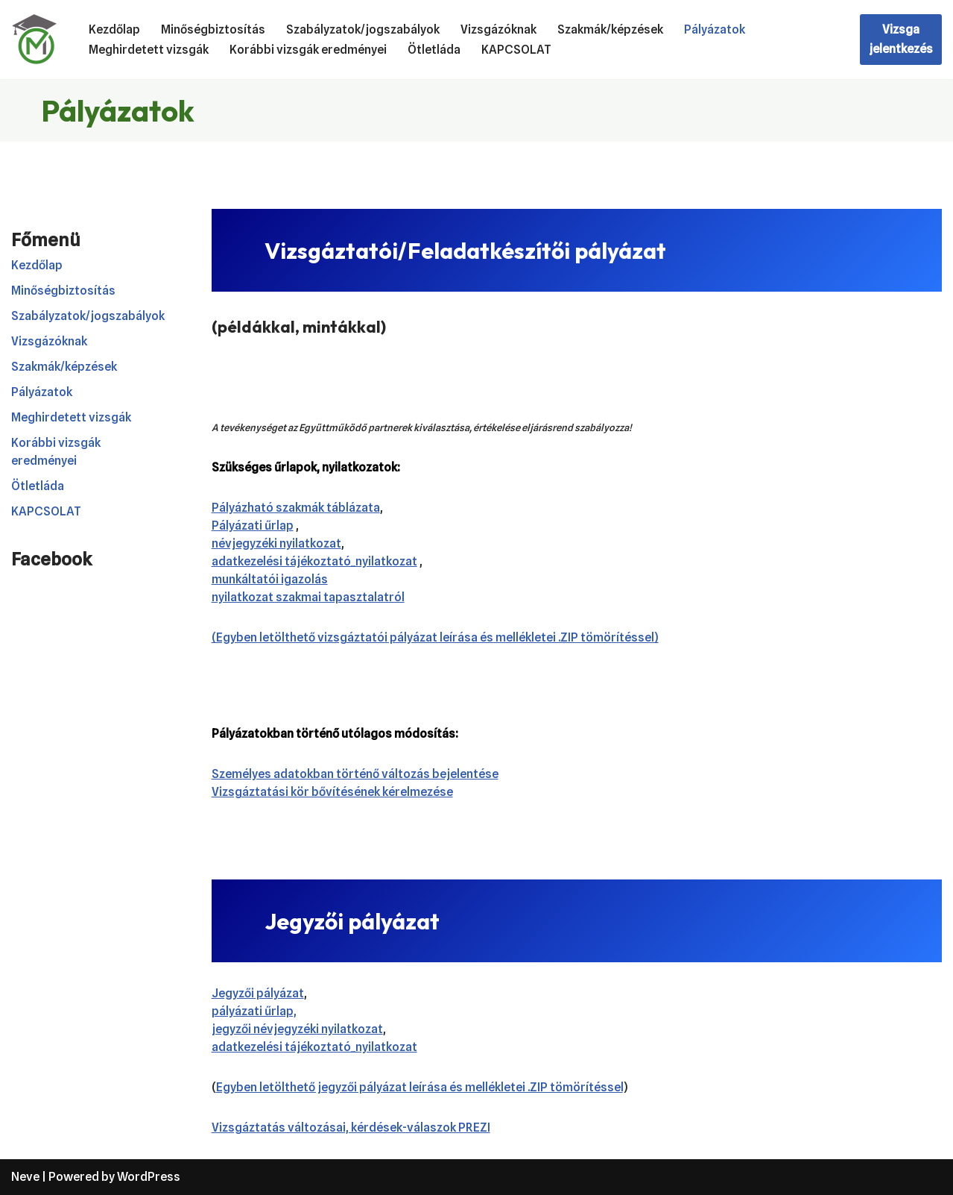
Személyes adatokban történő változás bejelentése (355, 774)
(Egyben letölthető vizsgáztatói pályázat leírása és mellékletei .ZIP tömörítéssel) (435, 637)
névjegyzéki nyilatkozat (276, 543)
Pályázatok (714, 29)
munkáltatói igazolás (270, 579)
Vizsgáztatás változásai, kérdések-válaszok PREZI (351, 1127)
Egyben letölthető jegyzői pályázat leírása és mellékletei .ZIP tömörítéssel (419, 1087)
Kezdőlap (114, 29)
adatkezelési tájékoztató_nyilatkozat (314, 561)
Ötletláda (434, 50)
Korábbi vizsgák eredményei (308, 50)
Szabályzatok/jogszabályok (363, 29)
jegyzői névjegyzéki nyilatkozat (297, 1029)
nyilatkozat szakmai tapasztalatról (308, 597)
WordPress (148, 1177)
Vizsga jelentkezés (901, 39)
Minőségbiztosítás (213, 29)
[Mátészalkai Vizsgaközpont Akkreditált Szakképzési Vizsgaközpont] (37, 39)
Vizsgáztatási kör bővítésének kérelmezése (332, 792)
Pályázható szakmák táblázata (296, 508)
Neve (25, 1177)
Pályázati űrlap (253, 525)
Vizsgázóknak (498, 29)
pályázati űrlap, (254, 1011)
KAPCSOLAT (516, 50)
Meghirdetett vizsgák (149, 50)
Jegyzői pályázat (258, 993)
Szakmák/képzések (610, 29)
